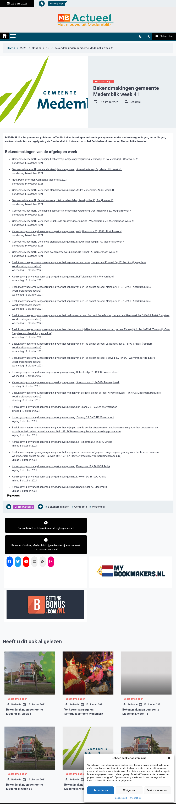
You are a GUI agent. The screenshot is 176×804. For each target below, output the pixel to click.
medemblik (98, 506)
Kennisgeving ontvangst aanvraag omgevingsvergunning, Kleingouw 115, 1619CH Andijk (61, 466)
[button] (169, 758)
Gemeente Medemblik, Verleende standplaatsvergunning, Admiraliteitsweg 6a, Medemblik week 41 (67, 169)
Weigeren (129, 790)
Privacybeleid (135, 798)
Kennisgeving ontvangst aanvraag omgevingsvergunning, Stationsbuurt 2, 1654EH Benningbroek (65, 382)
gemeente (80, 506)
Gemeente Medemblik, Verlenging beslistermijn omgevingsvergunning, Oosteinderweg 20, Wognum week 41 (72, 210)
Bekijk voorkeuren (157, 790)
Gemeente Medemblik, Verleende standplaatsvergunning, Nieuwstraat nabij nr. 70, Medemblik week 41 (69, 241)
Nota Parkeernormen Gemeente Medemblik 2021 (39, 179)
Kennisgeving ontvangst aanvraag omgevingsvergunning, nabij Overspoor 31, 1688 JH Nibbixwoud (67, 231)
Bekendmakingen (103, 81)
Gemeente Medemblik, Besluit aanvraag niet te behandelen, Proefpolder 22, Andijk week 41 (62, 200)
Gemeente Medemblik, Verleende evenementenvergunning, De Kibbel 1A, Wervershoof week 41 (65, 252)
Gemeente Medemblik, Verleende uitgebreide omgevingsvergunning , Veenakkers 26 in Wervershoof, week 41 (73, 221)
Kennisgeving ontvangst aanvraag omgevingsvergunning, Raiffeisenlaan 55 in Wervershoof (63, 276)
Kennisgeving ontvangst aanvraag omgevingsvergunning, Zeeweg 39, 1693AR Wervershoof (63, 417)
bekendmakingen (58, 506)
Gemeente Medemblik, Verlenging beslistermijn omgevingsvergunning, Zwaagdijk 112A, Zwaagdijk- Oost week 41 (75, 159)
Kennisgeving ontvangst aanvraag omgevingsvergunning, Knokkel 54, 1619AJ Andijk (59, 476)
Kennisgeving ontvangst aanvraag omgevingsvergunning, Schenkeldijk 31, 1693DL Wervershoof (65, 372)
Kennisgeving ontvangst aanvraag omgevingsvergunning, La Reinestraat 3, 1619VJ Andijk (62, 441)
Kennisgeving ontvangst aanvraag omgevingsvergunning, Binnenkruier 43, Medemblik (59, 486)
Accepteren (101, 790)
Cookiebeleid (121, 798)
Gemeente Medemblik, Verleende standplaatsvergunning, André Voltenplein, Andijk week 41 (63, 190)
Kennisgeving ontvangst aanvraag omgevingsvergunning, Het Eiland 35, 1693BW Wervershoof (64, 406)
